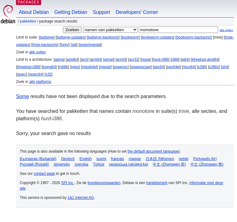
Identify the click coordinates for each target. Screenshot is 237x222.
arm (84, 59)
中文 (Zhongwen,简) (169, 164)
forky (64, 45)
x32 (48, 74)
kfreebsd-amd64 (205, 59)
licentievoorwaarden (104, 183)
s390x (214, 67)
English (86, 159)
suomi (101, 159)
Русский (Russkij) (34, 164)
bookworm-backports (194, 37)
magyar (135, 159)
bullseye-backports (103, 37)
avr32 (133, 59)
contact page (44, 173)
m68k (63, 67)
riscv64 (189, 67)
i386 (175, 59)
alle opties (226, 30)
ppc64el (173, 67)
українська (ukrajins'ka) (128, 164)
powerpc (120, 67)
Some (22, 96)
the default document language (153, 151)
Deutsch (68, 159)
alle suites (37, 52)
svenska (81, 164)
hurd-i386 (160, 59)
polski (184, 159)
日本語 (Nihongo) (160, 159)
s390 (202, 67)
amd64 (72, 59)
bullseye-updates (70, 37)
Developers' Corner (137, 12)
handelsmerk (157, 183)
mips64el (89, 67)
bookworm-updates (157, 37)
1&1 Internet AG (81, 197)
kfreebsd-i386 (28, 67)
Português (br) (205, 159)
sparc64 (36, 74)
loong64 (49, 67)
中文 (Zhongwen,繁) (206, 164)
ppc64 (159, 67)
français (117, 159)
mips (75, 67)
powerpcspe (141, 67)
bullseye (46, 37)
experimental (90, 45)
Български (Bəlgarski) (38, 159)
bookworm (130, 37)
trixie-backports (44, 45)
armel (109, 59)
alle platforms (40, 82)
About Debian (34, 12)
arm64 (96, 59)
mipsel (105, 67)
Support (101, 12)
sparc (21, 74)
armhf (121, 59)
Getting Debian (70, 12)
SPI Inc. (67, 183)
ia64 (185, 59)
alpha (59, 59)
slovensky (62, 164)
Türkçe (98, 164)
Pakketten (28, 21)
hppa (145, 59)
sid (74, 45)
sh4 (225, 67)
